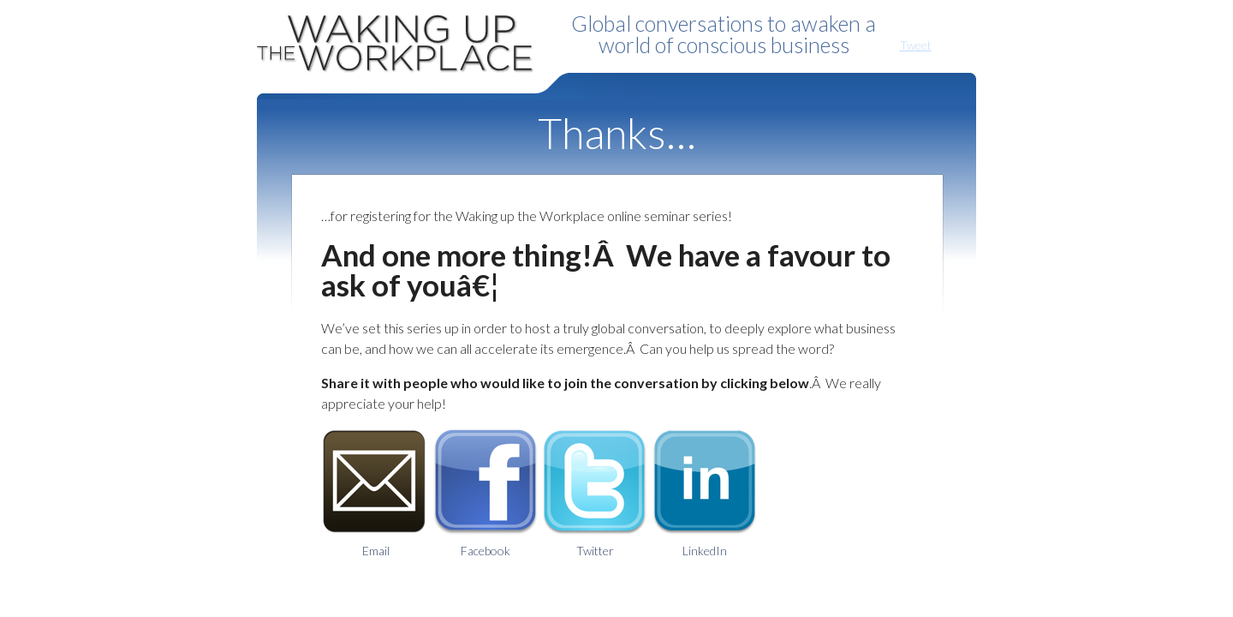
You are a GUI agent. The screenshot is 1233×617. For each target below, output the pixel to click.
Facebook (485, 493)
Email (376, 493)
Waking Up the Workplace (402, 38)
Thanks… (617, 133)
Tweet (916, 45)
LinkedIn (704, 493)
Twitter (595, 493)
